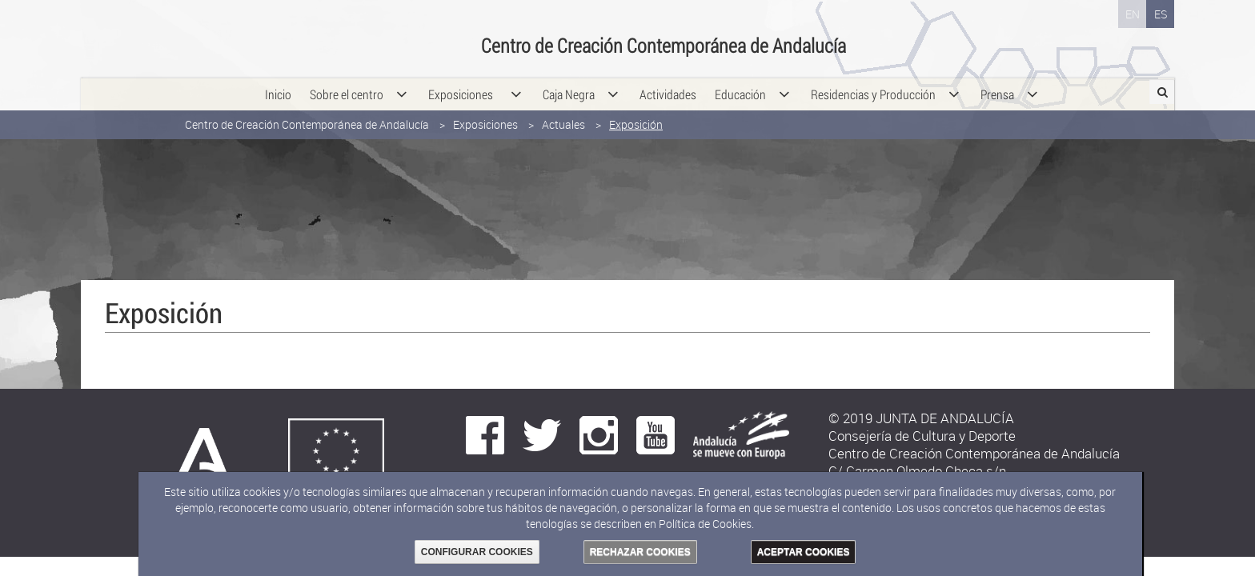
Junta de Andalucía (117, 36)
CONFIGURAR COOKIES (477, 552)
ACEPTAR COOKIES (803, 552)
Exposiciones (485, 118)
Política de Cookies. (706, 523)
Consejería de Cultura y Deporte (305, 36)
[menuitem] (278, 88)
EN (1132, 14)
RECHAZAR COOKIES (640, 552)
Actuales (563, 118)
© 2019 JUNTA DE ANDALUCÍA (921, 418)
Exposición (636, 118)
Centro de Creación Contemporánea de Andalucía (307, 118)
